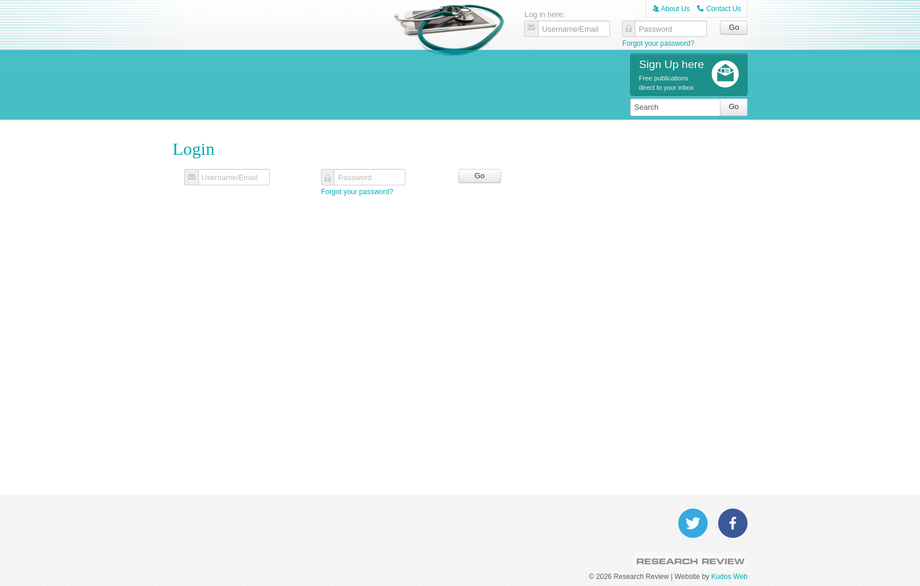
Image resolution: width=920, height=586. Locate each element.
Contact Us (719, 9)
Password (354, 178)
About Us (671, 9)
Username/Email (229, 178)
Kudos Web (729, 577)
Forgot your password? (659, 43)
